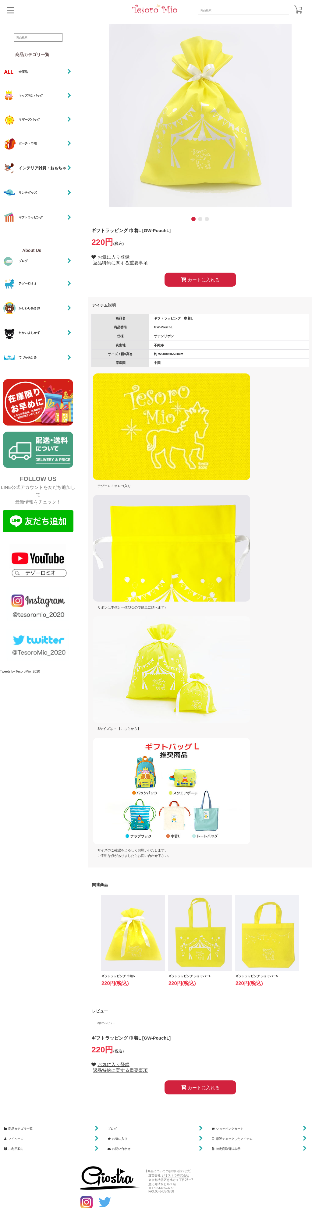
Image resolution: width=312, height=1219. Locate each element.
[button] (10, 10)
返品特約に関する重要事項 (120, 262)
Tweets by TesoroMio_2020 (20, 671)
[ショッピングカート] (298, 9)
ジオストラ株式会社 (175, 1175)
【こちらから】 (129, 728)
